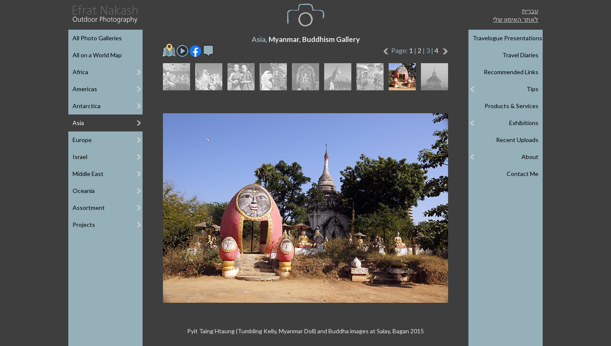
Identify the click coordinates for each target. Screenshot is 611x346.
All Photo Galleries (97, 38)
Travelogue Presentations (507, 38)
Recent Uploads (517, 139)
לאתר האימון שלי (515, 19)
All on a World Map (97, 55)
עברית (530, 10)
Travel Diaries (520, 55)
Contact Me (522, 173)
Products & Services (511, 105)
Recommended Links (511, 71)
